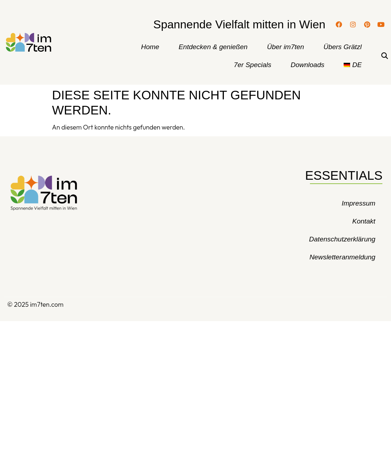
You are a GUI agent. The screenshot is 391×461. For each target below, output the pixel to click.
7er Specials (253, 65)
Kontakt (363, 221)
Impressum (358, 203)
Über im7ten (285, 47)
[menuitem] (352, 65)
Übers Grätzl (343, 47)
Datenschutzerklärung (342, 239)
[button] (384, 56)
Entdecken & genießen (213, 47)
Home (150, 47)
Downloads (307, 65)
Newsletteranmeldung (343, 257)
